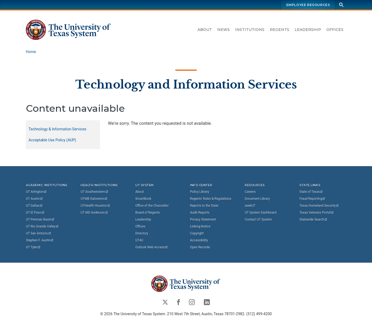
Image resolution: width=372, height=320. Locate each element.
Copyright (197, 233)
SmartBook (143, 199)
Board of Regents (147, 212)
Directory (141, 233)
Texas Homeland (319, 205)
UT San (38, 233)
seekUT (250, 205)
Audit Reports (199, 212)
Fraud (312, 199)
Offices (334, 29)
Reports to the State (204, 205)
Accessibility (199, 240)
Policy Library (199, 192)
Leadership (308, 29)
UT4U (139, 240)
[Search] (341, 4)
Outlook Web (151, 247)
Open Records (200, 247)
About (204, 29)
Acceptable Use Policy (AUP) (52, 140)
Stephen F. (40, 240)
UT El (35, 212)
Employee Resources (308, 5)
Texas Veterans (316, 212)
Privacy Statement (203, 219)
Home (31, 52)
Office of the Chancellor (152, 205)
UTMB (94, 199)
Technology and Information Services (186, 84)
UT (36, 192)
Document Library (257, 199)
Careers (250, 192)
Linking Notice (200, 226)
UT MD (94, 212)
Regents (279, 29)
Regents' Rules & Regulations (210, 199)
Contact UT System (258, 219)
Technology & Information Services (57, 129)
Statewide (313, 219)
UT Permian (40, 219)
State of (311, 192)
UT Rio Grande (42, 226)
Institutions (249, 29)
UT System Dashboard (260, 212)
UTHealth (95, 205)
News (223, 29)
